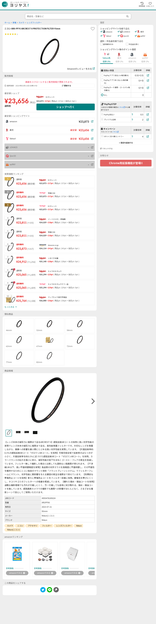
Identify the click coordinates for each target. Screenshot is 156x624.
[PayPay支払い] (148, 114)
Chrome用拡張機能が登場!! (126, 163)
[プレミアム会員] (148, 119)
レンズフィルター (34, 22)
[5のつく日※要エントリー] (148, 136)
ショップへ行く (65, 106)
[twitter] (43, 590)
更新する (66, 86)
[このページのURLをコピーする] (56, 590)
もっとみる (10, 307)
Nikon (79, 525)
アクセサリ (32, 525)
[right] (93, 401)
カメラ (21, 22)
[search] (127, 16)
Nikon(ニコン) (13, 529)
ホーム (7, 22)
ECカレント (50, 97)
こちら (121, 107)
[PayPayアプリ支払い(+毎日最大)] (148, 75)
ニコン (20, 525)
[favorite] (93, 29)
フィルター (47, 525)
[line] (49, 590)
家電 (14, 22)
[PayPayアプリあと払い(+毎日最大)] (148, 80)
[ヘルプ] (132, 114)
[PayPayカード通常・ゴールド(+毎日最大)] (148, 88)
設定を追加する (126, 143)
